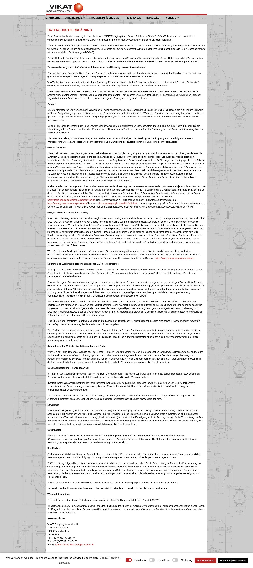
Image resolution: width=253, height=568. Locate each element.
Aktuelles (154, 17)
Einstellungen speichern (232, 560)
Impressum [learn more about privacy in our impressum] (64, 563)
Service (172, 17)
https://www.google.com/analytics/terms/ (67, 203)
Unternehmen (74, 17)
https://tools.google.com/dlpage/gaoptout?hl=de (71, 199)
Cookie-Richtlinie (109, 558)
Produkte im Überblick (105, 17)
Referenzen (133, 17)
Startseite (53, 17)
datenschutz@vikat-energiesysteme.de (74, 544)
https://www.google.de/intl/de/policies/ (118, 203)
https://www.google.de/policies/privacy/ (175, 258)
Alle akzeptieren (205, 560)
